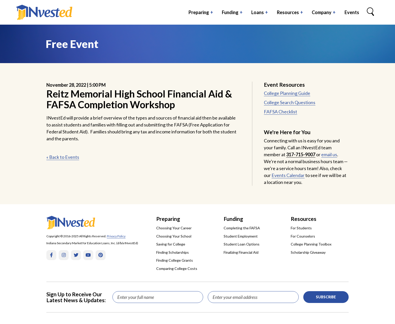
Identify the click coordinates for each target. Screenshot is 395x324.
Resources (288, 12)
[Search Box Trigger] (370, 12)
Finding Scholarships (172, 252)
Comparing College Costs (176, 268)
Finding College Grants (174, 260)
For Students (301, 228)
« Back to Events (62, 157)
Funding (230, 12)
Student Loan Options (241, 244)
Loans (257, 12)
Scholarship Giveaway (308, 252)
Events (352, 12)
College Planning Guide (287, 93)
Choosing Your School (173, 236)
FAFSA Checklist (280, 111)
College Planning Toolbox (311, 244)
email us (329, 154)
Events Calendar (288, 175)
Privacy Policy (116, 236)
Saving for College (170, 244)
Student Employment (241, 236)
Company (321, 12)
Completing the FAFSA (242, 228)
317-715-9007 (300, 154)
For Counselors (303, 236)
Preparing (199, 12)
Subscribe (326, 297)
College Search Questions (289, 102)
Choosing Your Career (174, 228)
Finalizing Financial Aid (241, 252)
